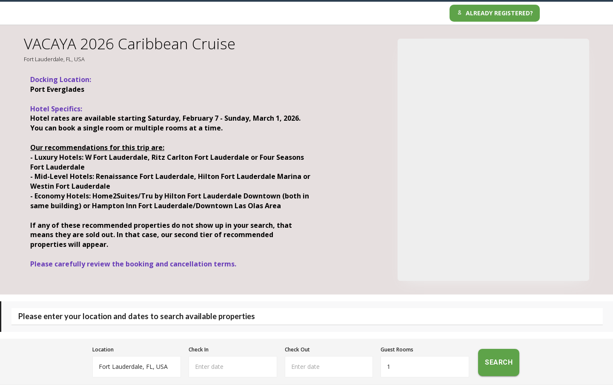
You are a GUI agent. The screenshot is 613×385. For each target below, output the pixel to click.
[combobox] (136, 366)
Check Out (297, 349)
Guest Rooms (397, 349)
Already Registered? (494, 13)
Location (103, 349)
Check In (199, 349)
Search (498, 362)
